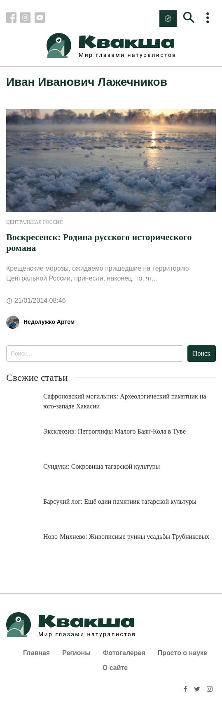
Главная (36, 652)
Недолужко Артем (49, 321)
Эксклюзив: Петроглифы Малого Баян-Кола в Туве (114, 431)
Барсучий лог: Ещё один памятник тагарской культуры (119, 501)
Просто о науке (182, 652)
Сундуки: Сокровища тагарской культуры (101, 466)
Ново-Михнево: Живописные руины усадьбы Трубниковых (126, 536)
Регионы (76, 652)
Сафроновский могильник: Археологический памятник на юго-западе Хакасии (124, 401)
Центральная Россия (34, 222)
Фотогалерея (124, 652)
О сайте (115, 667)
